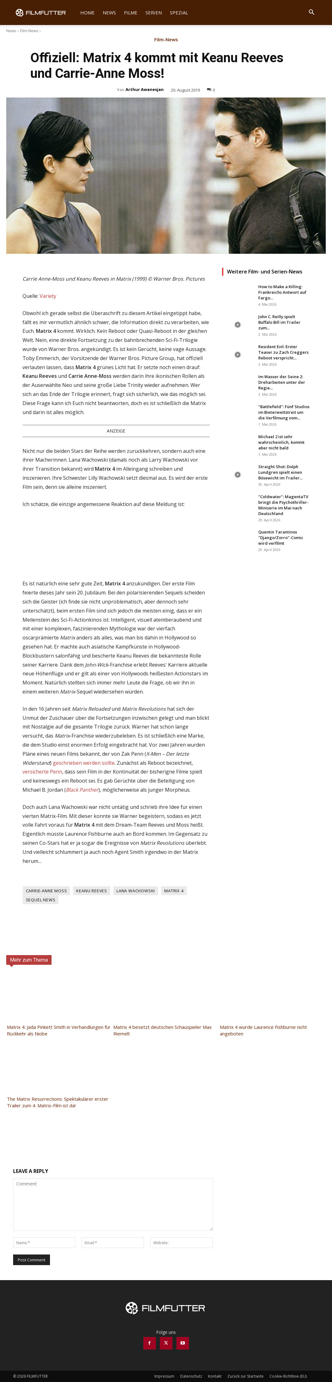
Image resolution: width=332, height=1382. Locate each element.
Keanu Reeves (91, 891)
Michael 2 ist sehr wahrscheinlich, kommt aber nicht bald (281, 442)
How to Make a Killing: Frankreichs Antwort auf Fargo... (282, 292)
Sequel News (41, 900)
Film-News (29, 30)
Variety (48, 296)
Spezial (179, 12)
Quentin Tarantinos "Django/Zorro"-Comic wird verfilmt (280, 537)
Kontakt (214, 1376)
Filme (130, 12)
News (109, 12)
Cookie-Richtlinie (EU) (288, 1376)
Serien (154, 12)
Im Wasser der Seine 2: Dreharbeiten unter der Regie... (281, 382)
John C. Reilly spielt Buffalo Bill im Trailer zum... (279, 322)
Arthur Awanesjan (145, 89)
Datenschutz (191, 1376)
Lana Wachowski (135, 891)
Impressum (164, 1376)
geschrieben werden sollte (84, 762)
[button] (311, 13)
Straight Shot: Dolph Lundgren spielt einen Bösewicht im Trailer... (280, 472)
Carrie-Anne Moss (46, 891)
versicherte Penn (42, 771)
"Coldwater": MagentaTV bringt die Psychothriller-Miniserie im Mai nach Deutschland (283, 505)
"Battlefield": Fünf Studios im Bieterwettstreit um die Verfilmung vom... (284, 412)
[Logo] (44, 12)
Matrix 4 (173, 891)
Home (87, 12)
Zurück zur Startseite (245, 1376)
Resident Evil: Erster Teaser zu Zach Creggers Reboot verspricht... (283, 352)
